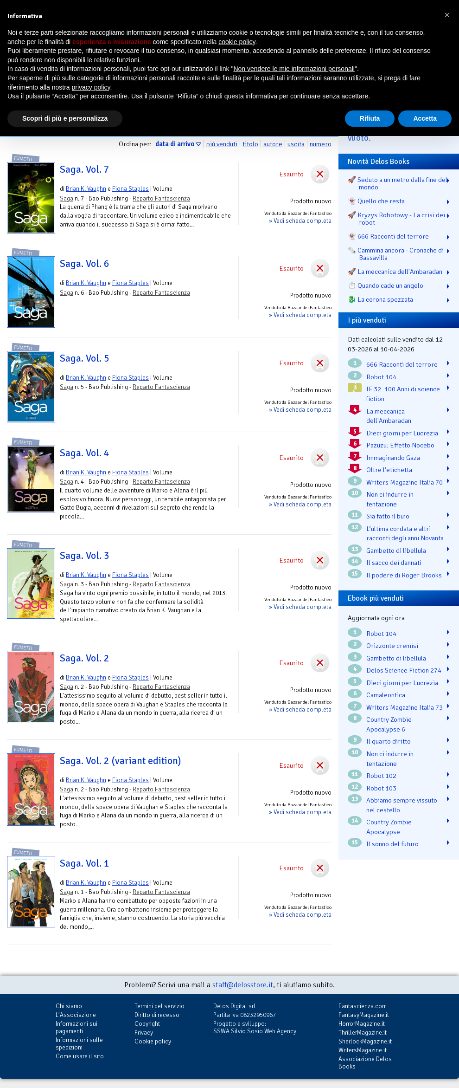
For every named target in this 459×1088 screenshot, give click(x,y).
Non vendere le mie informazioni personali (293, 68)
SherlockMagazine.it (365, 1041)
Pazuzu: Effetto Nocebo (400, 445)
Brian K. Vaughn (86, 189)
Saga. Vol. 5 (84, 358)
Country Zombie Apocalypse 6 (389, 724)
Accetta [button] (425, 118)
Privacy (143, 1032)
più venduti (221, 144)
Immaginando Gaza (393, 457)
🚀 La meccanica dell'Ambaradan (395, 271)
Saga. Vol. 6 (84, 264)
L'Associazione (76, 1015)
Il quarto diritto (388, 741)
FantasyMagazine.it (363, 1015)
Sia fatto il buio (387, 516)
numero (321, 144)
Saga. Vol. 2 (84, 658)
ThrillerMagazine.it (362, 1032)
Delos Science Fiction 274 (403, 670)
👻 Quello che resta (376, 201)
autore (272, 144)
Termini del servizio (159, 1006)
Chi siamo (69, 1006)
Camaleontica (385, 695)
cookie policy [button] (236, 41)
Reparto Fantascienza (161, 198)
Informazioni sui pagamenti (76, 1027)
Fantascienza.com (362, 1006)
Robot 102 (381, 775)
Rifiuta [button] (370, 118)
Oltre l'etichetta (389, 470)
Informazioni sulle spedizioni (79, 1043)
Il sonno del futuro (392, 844)
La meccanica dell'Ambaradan (388, 416)
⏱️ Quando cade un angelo (385, 285)
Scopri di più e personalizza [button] (65, 118)
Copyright (147, 1024)
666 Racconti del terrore (402, 364)
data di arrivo (174, 144)
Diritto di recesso (156, 1015)
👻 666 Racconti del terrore (388, 236)
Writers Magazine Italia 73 (404, 707)
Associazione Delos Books (365, 1062)
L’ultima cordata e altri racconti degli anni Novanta (405, 534)
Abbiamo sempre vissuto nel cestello (401, 805)
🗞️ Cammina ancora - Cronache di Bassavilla (396, 253)
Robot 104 (381, 377)
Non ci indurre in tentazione (390, 499)
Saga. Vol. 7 (84, 169)
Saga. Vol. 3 (84, 556)
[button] (447, 14)
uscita (296, 144)
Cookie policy (152, 1041)
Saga (66, 198)
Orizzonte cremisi (392, 645)
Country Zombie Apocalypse (389, 827)
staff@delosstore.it (242, 985)
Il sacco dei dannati (393, 562)
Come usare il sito (80, 1056)
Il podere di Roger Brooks (404, 575)
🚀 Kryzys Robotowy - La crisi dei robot (396, 218)
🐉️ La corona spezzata (380, 299)
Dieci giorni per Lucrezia (402, 433)
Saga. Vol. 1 (84, 863)
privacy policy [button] (91, 87)
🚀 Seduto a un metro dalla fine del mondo (397, 183)
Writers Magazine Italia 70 (404, 482)
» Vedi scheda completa (300, 221)
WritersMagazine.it (362, 1050)
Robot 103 (381, 788)
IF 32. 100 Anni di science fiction (403, 394)
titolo (250, 144)
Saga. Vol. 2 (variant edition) (120, 761)
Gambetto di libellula (396, 550)
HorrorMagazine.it (361, 1024)
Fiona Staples (130, 189)
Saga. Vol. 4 (84, 453)
